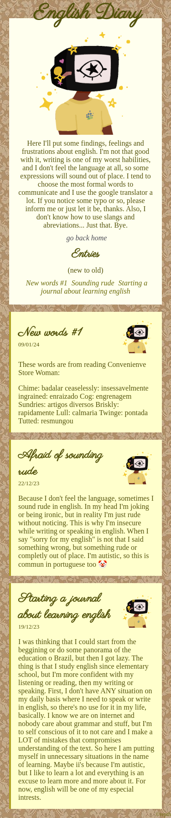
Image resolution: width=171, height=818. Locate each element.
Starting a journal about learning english (94, 287)
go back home (87, 238)
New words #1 (46, 283)
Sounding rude (93, 283)
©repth (163, 814)
